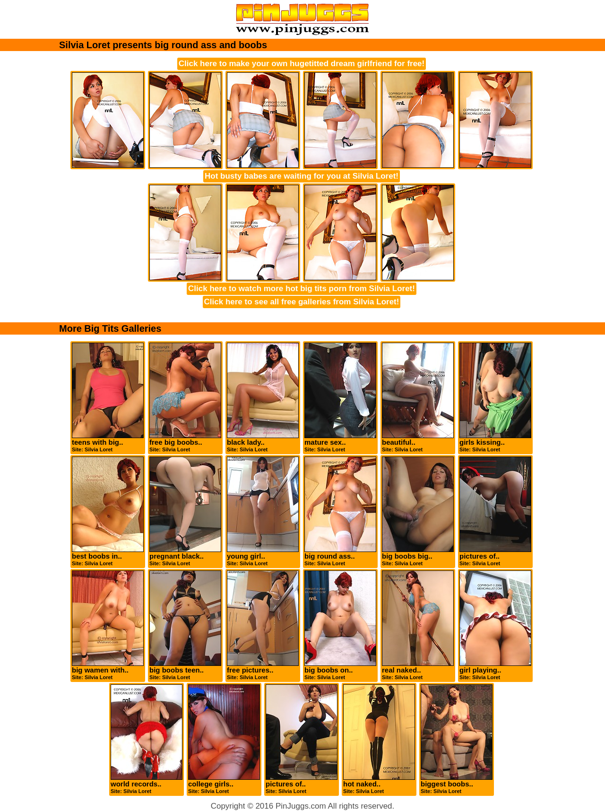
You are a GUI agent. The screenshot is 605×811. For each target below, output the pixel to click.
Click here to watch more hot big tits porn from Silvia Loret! (301, 288)
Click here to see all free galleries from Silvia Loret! (301, 301)
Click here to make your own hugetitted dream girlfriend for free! (301, 63)
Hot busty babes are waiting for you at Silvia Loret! (301, 176)
